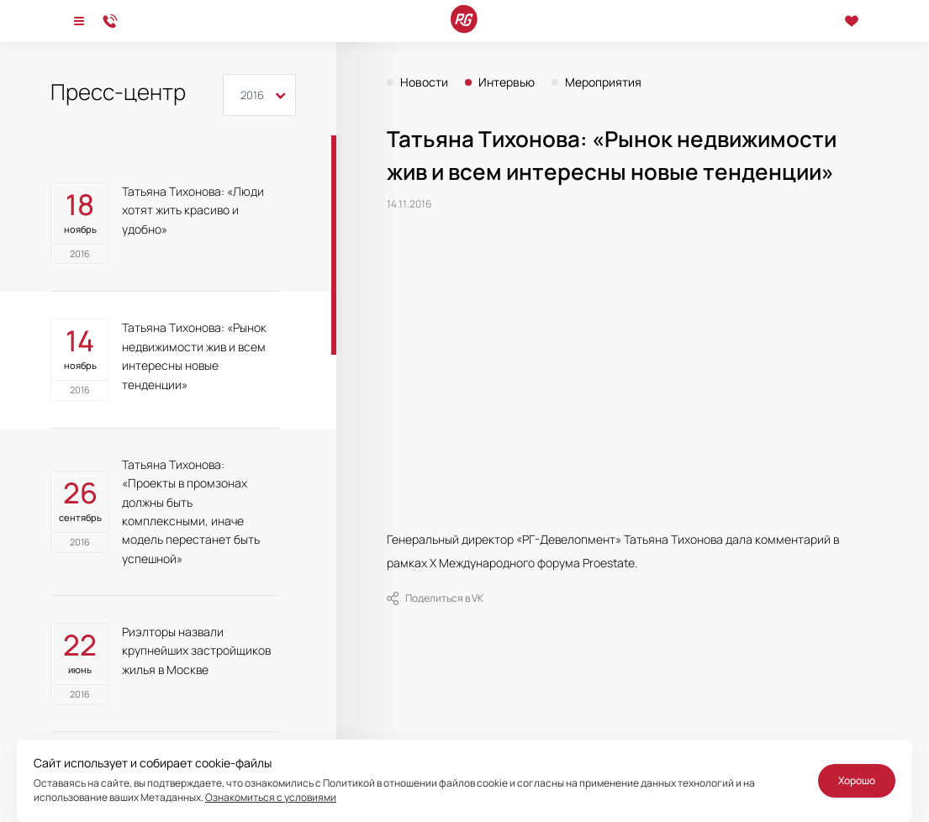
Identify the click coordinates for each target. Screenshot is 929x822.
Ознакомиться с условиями (270, 797)
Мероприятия (603, 82)
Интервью (506, 82)
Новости (424, 82)
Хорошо (856, 780)
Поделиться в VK (435, 598)
